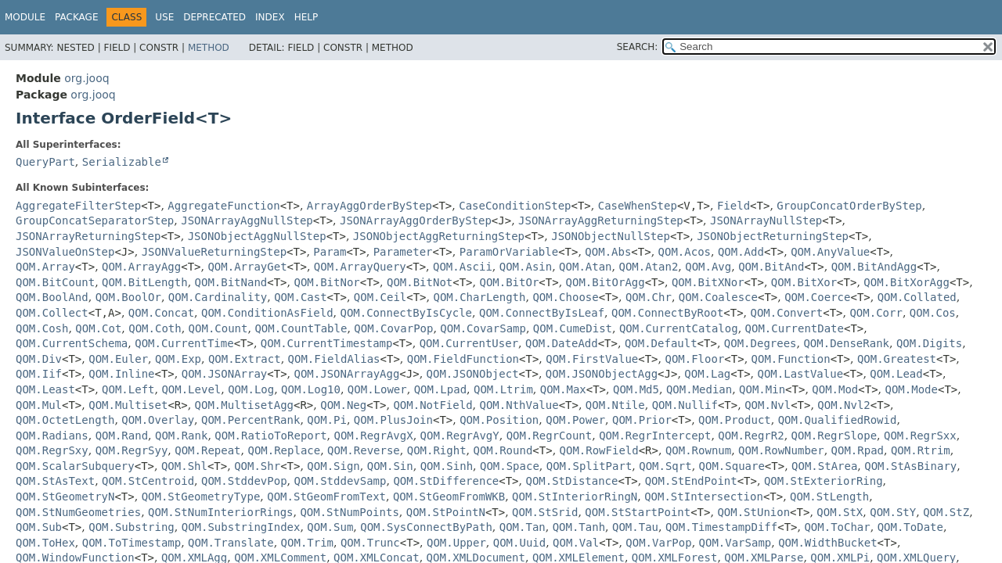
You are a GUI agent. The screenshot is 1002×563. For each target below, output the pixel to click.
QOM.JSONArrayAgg (347, 374)
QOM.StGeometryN (65, 496)
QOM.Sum (330, 527)
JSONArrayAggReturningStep (600, 220)
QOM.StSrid (545, 512)
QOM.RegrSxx (920, 435)
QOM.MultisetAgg (244, 405)
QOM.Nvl (767, 405)
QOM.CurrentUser (469, 343)
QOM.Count (218, 328)
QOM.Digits (929, 343)
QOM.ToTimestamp (131, 542)
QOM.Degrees (760, 343)
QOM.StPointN (445, 512)
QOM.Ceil (380, 297)
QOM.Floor (694, 359)
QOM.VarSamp (735, 542)
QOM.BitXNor (708, 282)
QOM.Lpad (440, 389)
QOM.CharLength (479, 297)
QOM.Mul (39, 405)
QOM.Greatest (896, 359)
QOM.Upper (456, 542)
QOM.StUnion (753, 512)
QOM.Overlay (157, 420)
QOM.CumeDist (572, 328)
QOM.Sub (39, 527)
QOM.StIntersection (703, 496)
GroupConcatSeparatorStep (95, 220)
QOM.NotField (432, 405)
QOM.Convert (787, 313)
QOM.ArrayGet (247, 266)
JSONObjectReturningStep (773, 236)
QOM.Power (575, 420)
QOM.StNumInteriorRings (220, 512)
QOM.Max (563, 389)
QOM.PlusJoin (393, 420)
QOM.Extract (244, 359)
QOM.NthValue (519, 405)
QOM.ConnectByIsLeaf (541, 313)
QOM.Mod (835, 389)
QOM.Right (437, 450)
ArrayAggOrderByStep (369, 205)
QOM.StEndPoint (691, 481)
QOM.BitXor (804, 282)
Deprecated (214, 17)
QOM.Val (576, 542)
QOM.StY (893, 512)
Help (306, 17)
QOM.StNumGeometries (78, 512)
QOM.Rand (122, 435)
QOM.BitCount (55, 282)
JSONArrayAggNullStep (247, 220)
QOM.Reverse (363, 450)
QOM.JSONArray (225, 374)
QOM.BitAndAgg (874, 266)
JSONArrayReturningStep (88, 236)
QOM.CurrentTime (184, 343)
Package (76, 17)
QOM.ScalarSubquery (75, 466)
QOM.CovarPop (393, 328)
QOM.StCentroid (148, 481)
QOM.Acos (684, 252)
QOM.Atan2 (648, 266)
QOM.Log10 (311, 389)
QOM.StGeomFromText (326, 496)
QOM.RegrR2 (751, 435)
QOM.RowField (599, 450)
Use (164, 17)
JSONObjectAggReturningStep (438, 236)
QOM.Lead (896, 374)
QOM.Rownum (698, 450)
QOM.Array (45, 266)
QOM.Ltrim (503, 389)
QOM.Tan (522, 527)
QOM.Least (45, 389)
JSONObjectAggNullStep (257, 236)
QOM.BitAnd (771, 266)
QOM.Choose (565, 297)
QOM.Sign (333, 466)
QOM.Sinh (446, 466)
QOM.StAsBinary (910, 466)
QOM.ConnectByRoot (667, 313)
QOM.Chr (648, 297)
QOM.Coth (154, 328)
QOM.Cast (300, 297)
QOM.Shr (257, 466)
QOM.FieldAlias (334, 359)
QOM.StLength (829, 496)
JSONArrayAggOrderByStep (416, 220)
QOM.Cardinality (217, 297)
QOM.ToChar (837, 527)
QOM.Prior (642, 420)
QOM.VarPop (658, 542)
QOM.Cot (98, 328)
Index (270, 17)
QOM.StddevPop (244, 481)
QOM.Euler (118, 359)
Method (208, 47)
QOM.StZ (946, 512)
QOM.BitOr (509, 282)
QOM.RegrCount (549, 435)
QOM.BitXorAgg (906, 282)
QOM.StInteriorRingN (574, 496)
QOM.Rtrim (920, 450)
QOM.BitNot (419, 282)
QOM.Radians (52, 435)
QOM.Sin (390, 466)
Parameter (403, 252)
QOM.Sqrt (665, 466)
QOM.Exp (178, 359)
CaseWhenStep (637, 205)
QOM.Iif (39, 374)
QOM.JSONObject (473, 374)
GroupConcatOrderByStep (849, 205)
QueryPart (45, 162)
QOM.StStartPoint (637, 512)
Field (733, 205)
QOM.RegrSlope (834, 435)
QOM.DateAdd (561, 343)
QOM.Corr (875, 313)
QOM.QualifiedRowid (837, 420)
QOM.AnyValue (830, 252)
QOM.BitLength (145, 282)
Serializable (121, 162)
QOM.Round (502, 450)
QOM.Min (762, 389)
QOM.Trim (307, 542)
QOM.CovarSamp (483, 328)
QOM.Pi (327, 420)
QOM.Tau (635, 527)
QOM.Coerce (817, 297)
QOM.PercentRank (250, 420)
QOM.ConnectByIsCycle (406, 313)
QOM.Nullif (685, 405)
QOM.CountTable (300, 328)
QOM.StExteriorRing (823, 481)
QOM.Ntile (615, 405)
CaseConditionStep (515, 205)
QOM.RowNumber (781, 450)
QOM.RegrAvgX (373, 435)
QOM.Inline (121, 374)
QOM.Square (732, 466)
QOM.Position (499, 420)
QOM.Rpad (857, 450)
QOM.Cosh (42, 328)
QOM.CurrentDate (794, 328)
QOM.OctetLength (65, 420)
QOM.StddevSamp (340, 481)
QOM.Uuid (519, 542)
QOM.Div (39, 359)
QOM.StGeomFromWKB (449, 496)
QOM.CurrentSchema (72, 343)
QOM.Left (128, 389)
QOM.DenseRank (846, 343)
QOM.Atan (585, 266)
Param (329, 252)
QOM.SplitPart (589, 466)
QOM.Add (741, 252)
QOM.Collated (917, 297)
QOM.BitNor (326, 282)
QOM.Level (191, 389)
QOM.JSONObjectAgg (602, 374)
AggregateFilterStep (78, 205)
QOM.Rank (181, 435)
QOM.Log (251, 389)
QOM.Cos (933, 313)
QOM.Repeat (207, 450)
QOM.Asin (525, 266)
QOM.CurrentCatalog (678, 328)
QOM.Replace (283, 450)
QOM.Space (509, 466)
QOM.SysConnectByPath (426, 527)
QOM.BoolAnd (52, 297)
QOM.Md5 (636, 389)
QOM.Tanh (579, 527)
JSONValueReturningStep (214, 252)
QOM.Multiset (128, 405)
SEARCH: (637, 46)
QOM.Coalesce (718, 297)
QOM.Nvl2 (843, 405)
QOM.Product (734, 420)
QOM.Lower (377, 389)
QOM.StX (839, 512)
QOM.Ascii (462, 266)
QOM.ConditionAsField (267, 313)
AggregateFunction (223, 205)
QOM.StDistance (571, 481)
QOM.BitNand (231, 282)
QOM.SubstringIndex (241, 527)
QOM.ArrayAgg (141, 266)
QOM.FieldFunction (463, 359)
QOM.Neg (343, 405)
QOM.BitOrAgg (605, 282)
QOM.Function (791, 359)
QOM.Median (699, 389)
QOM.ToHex (45, 542)
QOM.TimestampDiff (721, 527)
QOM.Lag (707, 374)
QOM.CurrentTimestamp (327, 343)
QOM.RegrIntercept (655, 435)
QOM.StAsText (55, 481)
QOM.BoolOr (128, 297)
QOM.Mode (911, 389)
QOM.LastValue (801, 374)
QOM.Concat (161, 313)
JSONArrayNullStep (766, 220)
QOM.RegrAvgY (459, 435)
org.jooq (86, 78)
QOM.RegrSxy (52, 450)
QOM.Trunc (370, 542)
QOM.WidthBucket (827, 542)
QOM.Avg (708, 266)
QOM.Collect (52, 313)
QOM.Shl (184, 466)
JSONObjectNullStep (610, 236)
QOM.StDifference (446, 481)
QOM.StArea (824, 466)
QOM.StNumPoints (349, 512)
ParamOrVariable (509, 252)
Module (25, 17)
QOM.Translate (231, 542)
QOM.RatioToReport (270, 435)
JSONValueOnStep (65, 252)
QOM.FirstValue (592, 359)
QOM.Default (661, 343)
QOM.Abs (608, 252)
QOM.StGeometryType (201, 496)
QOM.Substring (131, 527)
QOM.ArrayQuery (360, 266)
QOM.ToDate (910, 527)
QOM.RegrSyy (132, 450)
